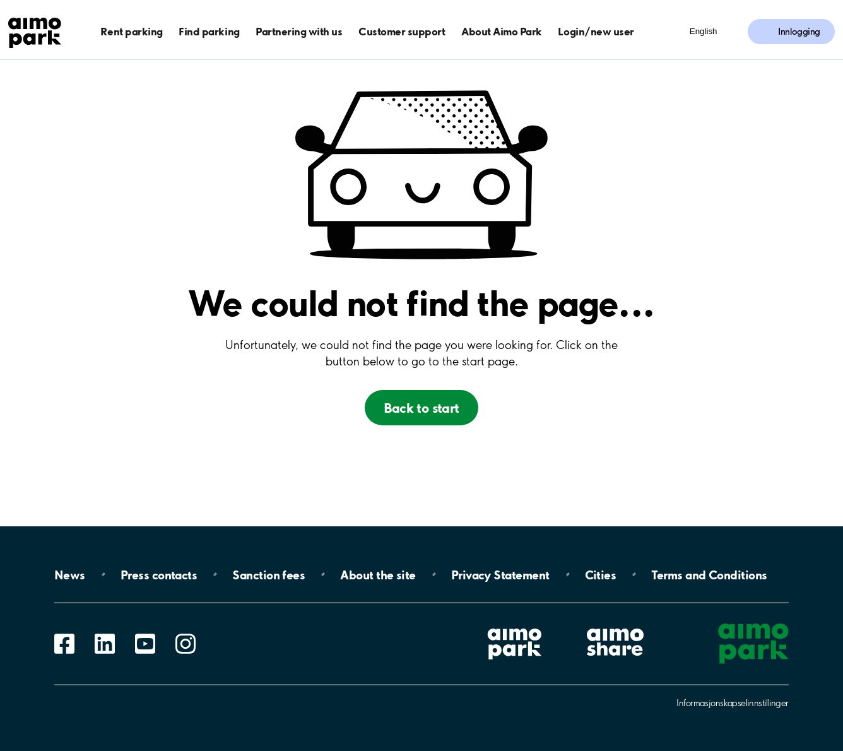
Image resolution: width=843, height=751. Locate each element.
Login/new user (596, 31)
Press (159, 574)
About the (377, 574)
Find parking (209, 31)
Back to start (421, 407)
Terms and (709, 574)
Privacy (500, 574)
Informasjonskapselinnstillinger (732, 703)
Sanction (268, 574)
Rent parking (131, 31)
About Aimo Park (501, 31)
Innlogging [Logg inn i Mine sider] (799, 31)
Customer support (401, 31)
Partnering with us (299, 31)
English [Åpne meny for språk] (703, 31)
